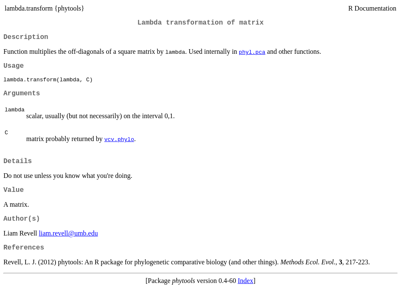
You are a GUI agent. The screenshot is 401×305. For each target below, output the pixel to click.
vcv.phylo (119, 147)
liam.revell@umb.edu (68, 246)
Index (245, 295)
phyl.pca (252, 55)
